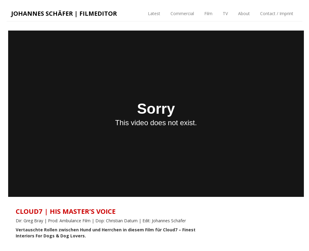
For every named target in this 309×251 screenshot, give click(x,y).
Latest (153, 13)
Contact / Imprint (276, 13)
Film (207, 13)
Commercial (181, 13)
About (243, 13)
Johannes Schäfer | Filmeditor (64, 13)
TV (224, 13)
